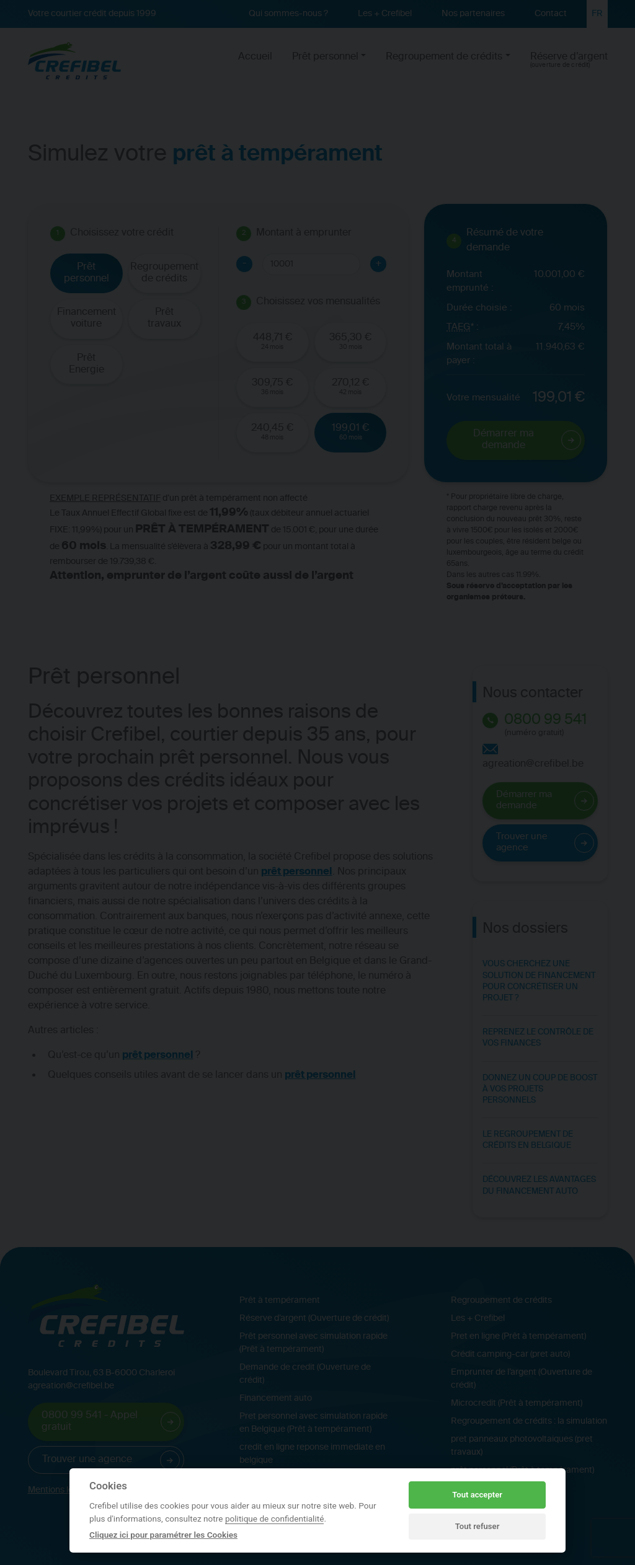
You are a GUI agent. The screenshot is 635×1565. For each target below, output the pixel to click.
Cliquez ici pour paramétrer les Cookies (163, 1535)
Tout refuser (477, 1526)
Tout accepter (477, 1494)
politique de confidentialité (274, 1518)
